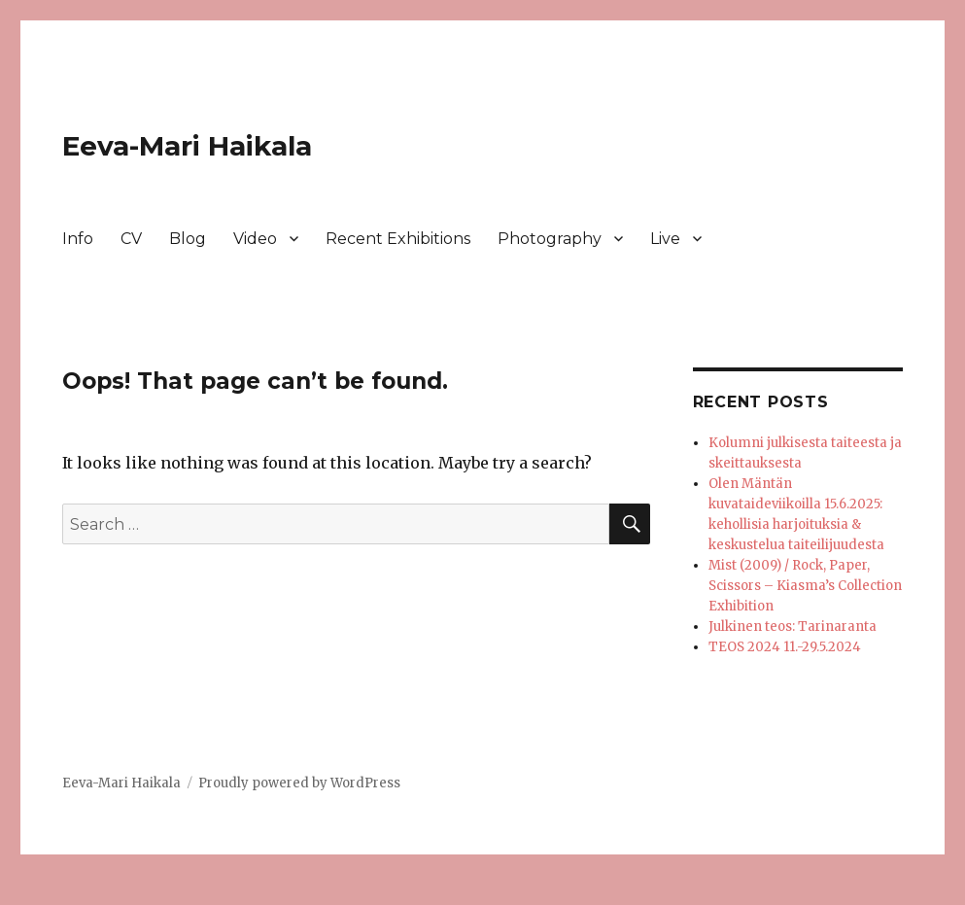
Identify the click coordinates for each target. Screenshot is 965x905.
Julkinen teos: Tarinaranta (792, 626)
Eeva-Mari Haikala (187, 145)
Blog (187, 238)
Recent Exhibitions (398, 238)
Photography (550, 238)
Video (255, 238)
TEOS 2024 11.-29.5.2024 (784, 647)
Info (77, 238)
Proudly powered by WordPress (299, 783)
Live (665, 238)
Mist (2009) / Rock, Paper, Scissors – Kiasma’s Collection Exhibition (805, 585)
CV (131, 238)
